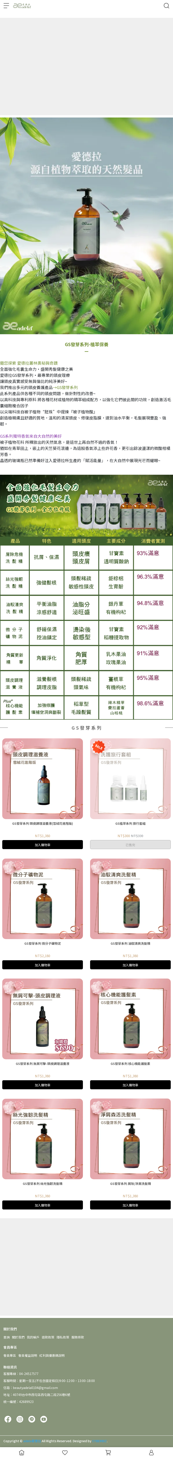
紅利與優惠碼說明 (52, 1355)
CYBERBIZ (99, 1441)
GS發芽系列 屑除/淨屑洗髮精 (130, 1183)
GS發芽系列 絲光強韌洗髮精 (42, 1183)
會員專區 (9, 1355)
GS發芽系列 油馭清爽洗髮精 (130, 943)
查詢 (6, 1337)
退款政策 (48, 1337)
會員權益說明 (27, 1355)
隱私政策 (63, 1337)
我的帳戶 (33, 1337)
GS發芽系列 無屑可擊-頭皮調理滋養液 (42, 1063)
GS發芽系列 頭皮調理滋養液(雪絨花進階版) (42, 823)
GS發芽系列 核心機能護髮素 (130, 1063)
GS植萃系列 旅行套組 (130, 823)
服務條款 (77, 1337)
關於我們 (18, 1337)
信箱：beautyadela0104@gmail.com (30, 1387)
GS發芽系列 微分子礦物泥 (42, 943)
